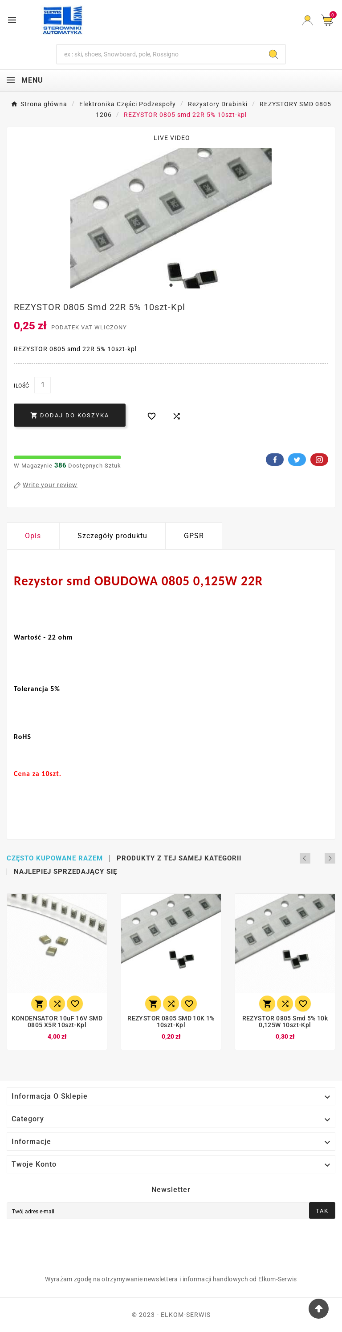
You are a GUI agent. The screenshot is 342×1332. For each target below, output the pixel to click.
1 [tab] (171, 285)
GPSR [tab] (194, 536)
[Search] (273, 54)
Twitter (297, 459)
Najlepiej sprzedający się (65, 871)
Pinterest (319, 459)
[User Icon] (307, 20)
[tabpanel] (171, 248)
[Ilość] (42, 385)
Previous (318, 858)
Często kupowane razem (55, 858)
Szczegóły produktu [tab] (112, 536)
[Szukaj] (159, 54)
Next (330, 858)
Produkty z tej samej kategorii (179, 858)
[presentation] (73, 1251)
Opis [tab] (33, 536)
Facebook (275, 459)
